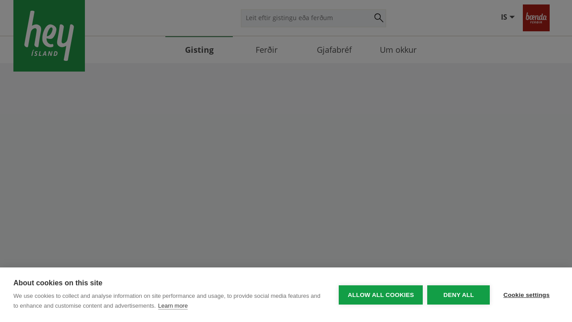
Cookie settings (526, 295)
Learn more (173, 305)
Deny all (458, 295)
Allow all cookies (381, 295)
